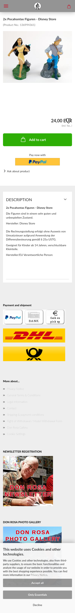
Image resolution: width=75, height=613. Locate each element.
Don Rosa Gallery (17, 427)
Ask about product (18, 171)
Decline (37, 605)
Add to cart (33, 139)
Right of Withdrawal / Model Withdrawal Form (34, 421)
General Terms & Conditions (23, 395)
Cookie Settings (16, 434)
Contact (11, 408)
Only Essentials (37, 594)
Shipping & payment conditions (25, 414)
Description (19, 199)
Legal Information (17, 401)
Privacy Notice (39, 575)
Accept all (37, 583)
